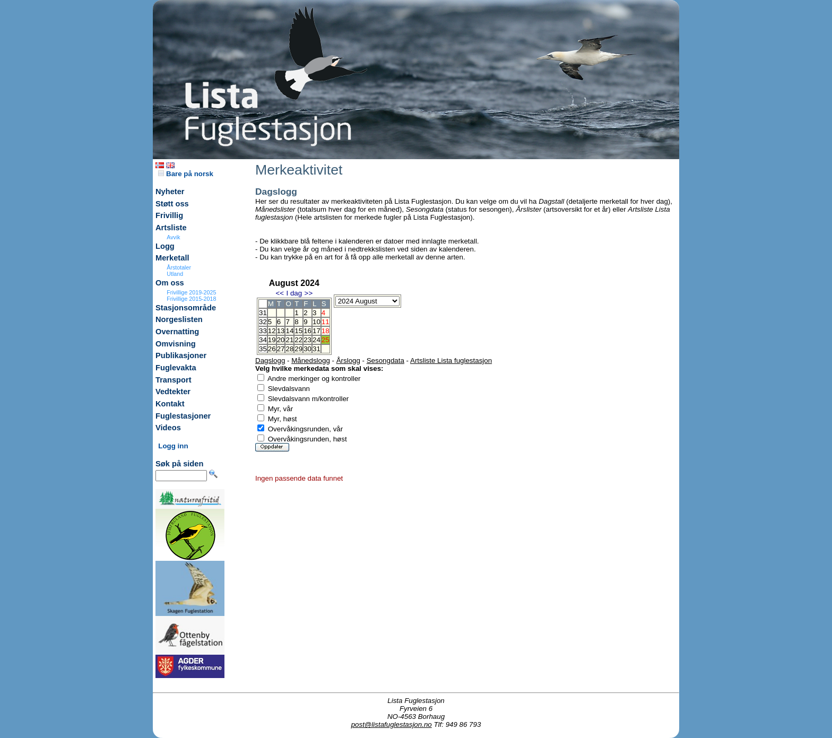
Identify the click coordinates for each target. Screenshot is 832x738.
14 (289, 331)
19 (272, 340)
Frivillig (169, 215)
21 (289, 340)
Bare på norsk (185, 174)
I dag (294, 293)
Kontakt (170, 404)
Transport (173, 380)
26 (272, 349)
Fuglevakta (175, 367)
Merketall (172, 258)
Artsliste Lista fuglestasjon (451, 360)
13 (281, 331)
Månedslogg (310, 360)
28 (289, 349)
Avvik (173, 237)
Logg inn (173, 446)
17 (316, 331)
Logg (165, 246)
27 (281, 349)
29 (298, 349)
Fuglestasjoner (183, 416)
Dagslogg (270, 360)
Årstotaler (179, 267)
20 (281, 340)
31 (316, 349)
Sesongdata (385, 360)
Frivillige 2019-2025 (191, 292)
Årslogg (348, 360)
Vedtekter (172, 391)
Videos (168, 427)
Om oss (169, 283)
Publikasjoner (180, 355)
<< (279, 293)
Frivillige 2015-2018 (191, 299)
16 (307, 331)
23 (307, 340)
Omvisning (175, 344)
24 (316, 340)
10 (316, 322)
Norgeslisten (179, 319)
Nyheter (170, 191)
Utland (175, 274)
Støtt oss (172, 203)
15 (298, 331)
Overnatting (177, 331)
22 (298, 340)
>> (309, 293)
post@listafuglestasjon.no (391, 724)
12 (272, 331)
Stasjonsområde (185, 307)
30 (307, 349)
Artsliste (171, 227)
